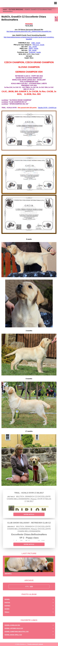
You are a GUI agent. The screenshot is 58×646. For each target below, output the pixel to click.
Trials (7, 612)
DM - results (32, 50)
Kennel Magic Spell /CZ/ (13, 634)
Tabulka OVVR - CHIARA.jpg (47, 107)
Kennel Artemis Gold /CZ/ (14, 628)
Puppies (7, 605)
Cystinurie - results (35, 52)
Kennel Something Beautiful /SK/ (17, 631)
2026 (31, 586)
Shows (7, 609)
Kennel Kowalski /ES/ (12, 625)
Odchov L (8, 573)
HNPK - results (33, 48)
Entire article (29, 514)
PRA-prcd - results (38, 45)
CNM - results (35, 43)
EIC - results (33, 46)
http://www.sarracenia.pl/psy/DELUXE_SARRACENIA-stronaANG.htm (29, 31)
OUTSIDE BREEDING (16, 9)
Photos (7, 602)
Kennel (7, 599)
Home (5, 9)
